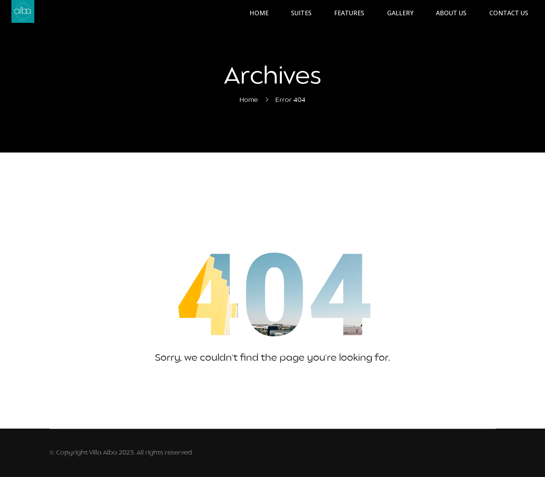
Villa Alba (103, 453)
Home (249, 100)
